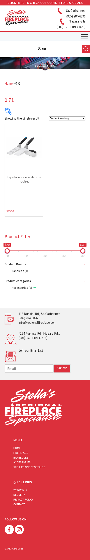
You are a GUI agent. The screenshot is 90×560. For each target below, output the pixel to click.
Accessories (22, 288)
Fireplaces (20, 453)
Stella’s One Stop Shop (29, 467)
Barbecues (20, 457)
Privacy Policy (23, 499)
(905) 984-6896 (28, 318)
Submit (62, 368)
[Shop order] (67, 118)
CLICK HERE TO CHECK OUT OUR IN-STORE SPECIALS (45, 3)
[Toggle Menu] (84, 36)
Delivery (19, 495)
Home (9, 83)
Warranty (20, 490)
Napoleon (20, 271)
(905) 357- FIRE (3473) (33, 338)
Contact (19, 504)
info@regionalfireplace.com (37, 322)
